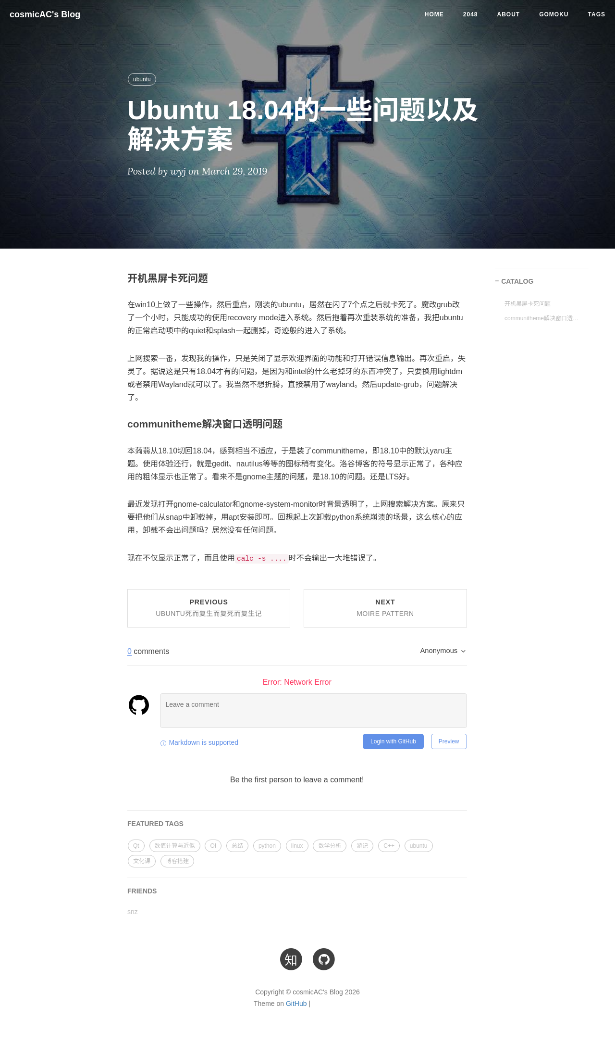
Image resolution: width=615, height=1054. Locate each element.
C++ (388, 845)
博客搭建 (177, 861)
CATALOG (517, 281)
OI (213, 845)
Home (434, 14)
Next (385, 607)
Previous (209, 607)
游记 (362, 845)
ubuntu (142, 79)
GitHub (296, 1003)
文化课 (141, 861)
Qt (136, 845)
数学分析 (329, 845)
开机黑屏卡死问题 (527, 304)
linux (297, 845)
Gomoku (553, 14)
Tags (596, 14)
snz (132, 912)
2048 (470, 14)
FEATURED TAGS (155, 824)
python (267, 845)
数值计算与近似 (175, 845)
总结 (237, 845)
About (508, 14)
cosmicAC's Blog (45, 14)
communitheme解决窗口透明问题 (542, 318)
